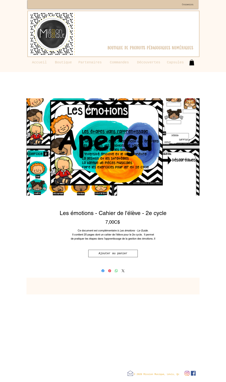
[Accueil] (39, 62)
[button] (191, 62)
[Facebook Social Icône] (193, 373)
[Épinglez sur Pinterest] (110, 271)
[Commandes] (119, 62)
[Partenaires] (90, 62)
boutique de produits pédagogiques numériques (150, 48)
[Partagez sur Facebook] (103, 271)
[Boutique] (63, 62)
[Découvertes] (148, 62)
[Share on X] (123, 271)
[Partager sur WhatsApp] (116, 271)
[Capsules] (175, 62)
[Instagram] (187, 373)
